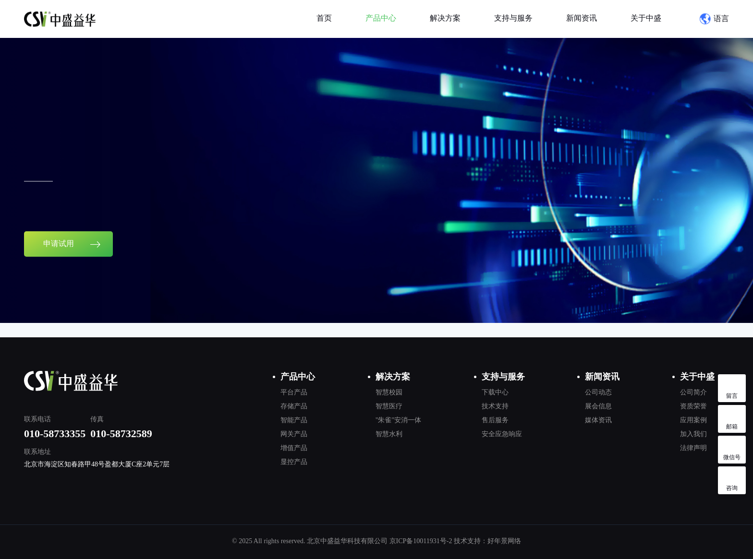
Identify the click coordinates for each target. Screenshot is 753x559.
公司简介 (693, 392)
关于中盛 (646, 18)
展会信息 (598, 406)
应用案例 (693, 420)
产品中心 (380, 18)
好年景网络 (504, 541)
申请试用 (71, 250)
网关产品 (293, 434)
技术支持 (495, 406)
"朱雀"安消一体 (398, 420)
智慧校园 (389, 392)
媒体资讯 (598, 420)
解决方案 (445, 18)
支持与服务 (513, 18)
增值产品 (293, 448)
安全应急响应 (502, 434)
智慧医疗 (389, 406)
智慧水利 (389, 434)
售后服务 (495, 420)
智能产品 (293, 420)
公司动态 (598, 392)
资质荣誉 (693, 406)
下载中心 (495, 392)
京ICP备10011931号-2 (420, 541)
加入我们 (693, 434)
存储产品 (293, 406)
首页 (324, 18)
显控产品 (293, 461)
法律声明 (693, 448)
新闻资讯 (581, 18)
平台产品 (293, 392)
